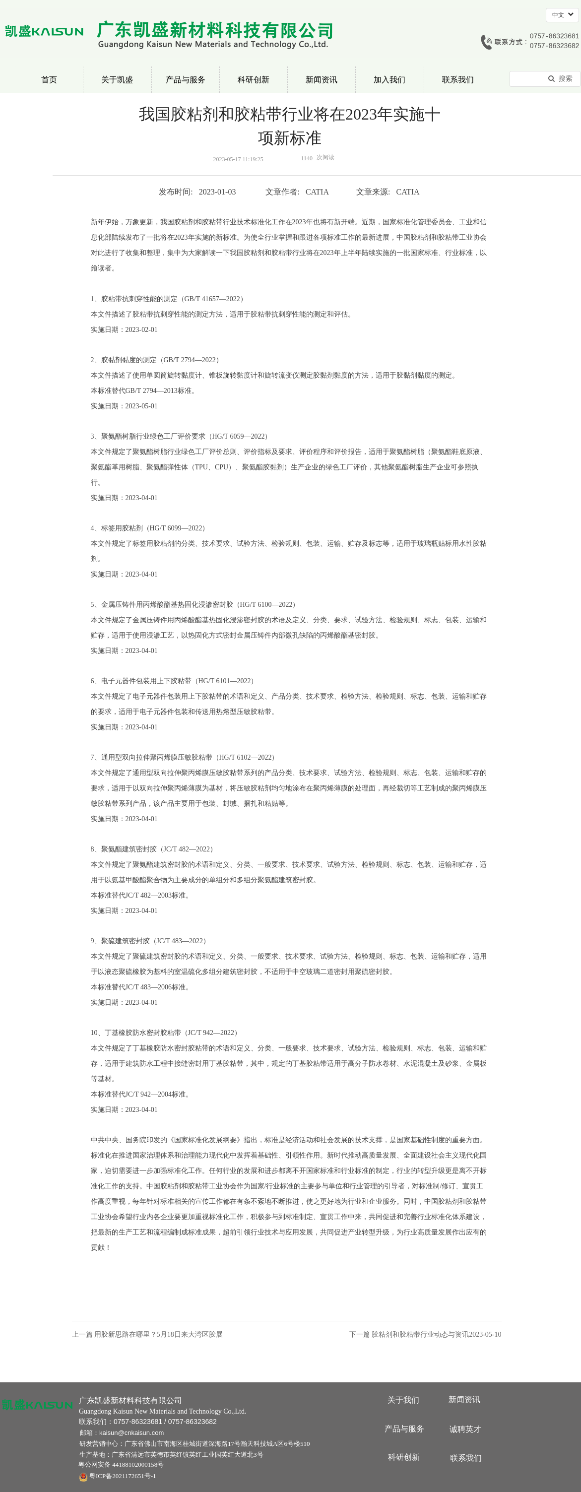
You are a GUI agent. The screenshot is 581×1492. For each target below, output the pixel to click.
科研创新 (253, 79)
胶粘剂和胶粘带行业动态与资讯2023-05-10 (436, 1334)
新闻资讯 (321, 79)
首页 (49, 79)
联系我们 (458, 79)
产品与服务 (185, 79)
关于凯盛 (117, 79)
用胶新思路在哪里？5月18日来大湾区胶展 (158, 1334)
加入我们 (389, 79)
